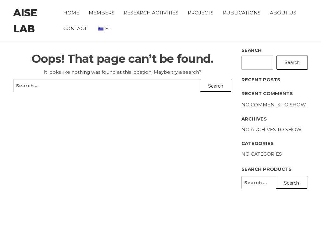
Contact (75, 28)
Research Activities (151, 13)
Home (71, 13)
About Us (283, 13)
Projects (200, 13)
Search (251, 50)
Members (101, 13)
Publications (241, 13)
